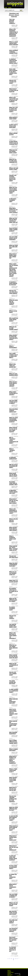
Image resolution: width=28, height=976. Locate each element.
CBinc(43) (16, 945)
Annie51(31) (16, 436)
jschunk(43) (16, 316)
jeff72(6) (16, 561)
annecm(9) (16, 544)
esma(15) (16, 679)
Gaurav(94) (16, 87)
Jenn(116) (16, 767)
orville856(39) (15, 497)
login (6, 7)
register (9, 7)
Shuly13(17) (16, 480)
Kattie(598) (16, 955)
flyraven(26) (16, 507)
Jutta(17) (16, 40)
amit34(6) (16, 416)
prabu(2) (16, 605)
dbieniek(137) (16, 882)
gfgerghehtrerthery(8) (12, 186)
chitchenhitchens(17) (12, 309)
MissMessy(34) (15, 918)
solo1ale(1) (16, 631)
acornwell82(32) (12, 697)
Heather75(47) (15, 892)
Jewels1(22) (16, 622)
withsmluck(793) (12, 643)
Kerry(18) (16, 226)
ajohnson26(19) (15, 407)
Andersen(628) (15, 447)
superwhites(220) (12, 380)
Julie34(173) (16, 216)
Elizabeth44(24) (15, 747)
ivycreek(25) (16, 390)
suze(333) (16, 57)
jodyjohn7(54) (15, 235)
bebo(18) (16, 579)
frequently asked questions (10, 973)
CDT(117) (16, 325)
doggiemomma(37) (12, 158)
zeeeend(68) (16, 670)
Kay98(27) (16, 834)
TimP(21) (16, 463)
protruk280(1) (16, 280)
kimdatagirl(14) (15, 614)
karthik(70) (16, 910)
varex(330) (16, 927)
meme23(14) (16, 262)
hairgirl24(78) (16, 597)
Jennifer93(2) (16, 96)
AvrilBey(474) (15, 49)
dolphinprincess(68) (12, 708)
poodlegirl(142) (15, 252)
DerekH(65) (16, 456)
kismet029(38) (15, 289)
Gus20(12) (16, 653)
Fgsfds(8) (16, 719)
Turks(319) (16, 854)
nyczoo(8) (16, 123)
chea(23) (16, 173)
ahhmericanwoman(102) (13, 587)
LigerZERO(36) (15, 794)
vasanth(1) (16, 806)
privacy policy (10, 974)
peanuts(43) (16, 814)
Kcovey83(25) (15, 166)
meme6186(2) (16, 864)
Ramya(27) (16, 197)
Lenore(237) (16, 901)
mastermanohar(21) (12, 362)
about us (8, 970)
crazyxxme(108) (12, 298)
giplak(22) (16, 534)
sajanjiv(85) (16, 67)
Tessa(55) (16, 776)
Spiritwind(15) (15, 489)
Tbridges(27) (16, 570)
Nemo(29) (16, 471)
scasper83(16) (16, 131)
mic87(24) (16, 786)
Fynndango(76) (15, 352)
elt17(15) (16, 844)
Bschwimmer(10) (12, 206)
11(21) (17, 426)
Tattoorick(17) (15, 116)
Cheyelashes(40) (12, 739)
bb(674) (17, 106)
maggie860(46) (15, 554)
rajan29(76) (16, 148)
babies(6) (16, 517)
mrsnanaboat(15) (12, 344)
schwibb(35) (16, 662)
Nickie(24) (16, 935)
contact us (9, 971)
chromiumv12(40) (12, 372)
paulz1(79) (16, 824)
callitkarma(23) (15, 27)
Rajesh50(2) (16, 399)
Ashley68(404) (15, 526)
